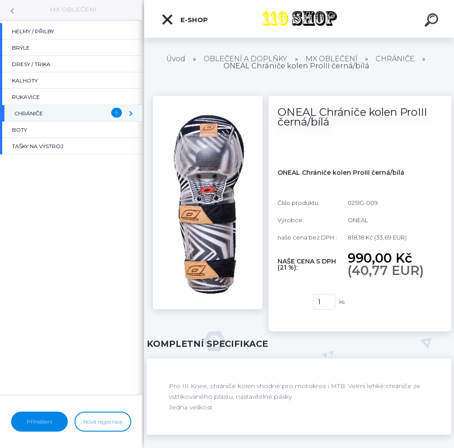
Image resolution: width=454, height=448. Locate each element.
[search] (433, 21)
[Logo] (299, 19)
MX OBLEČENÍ (73, 9)
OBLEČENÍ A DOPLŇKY (245, 59)
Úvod (175, 59)
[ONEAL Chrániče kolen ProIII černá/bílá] (207, 99)
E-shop (184, 19)
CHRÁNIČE (395, 59)
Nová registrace (102, 421)
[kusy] (324, 302)
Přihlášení (39, 421)
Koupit (290, 302)
